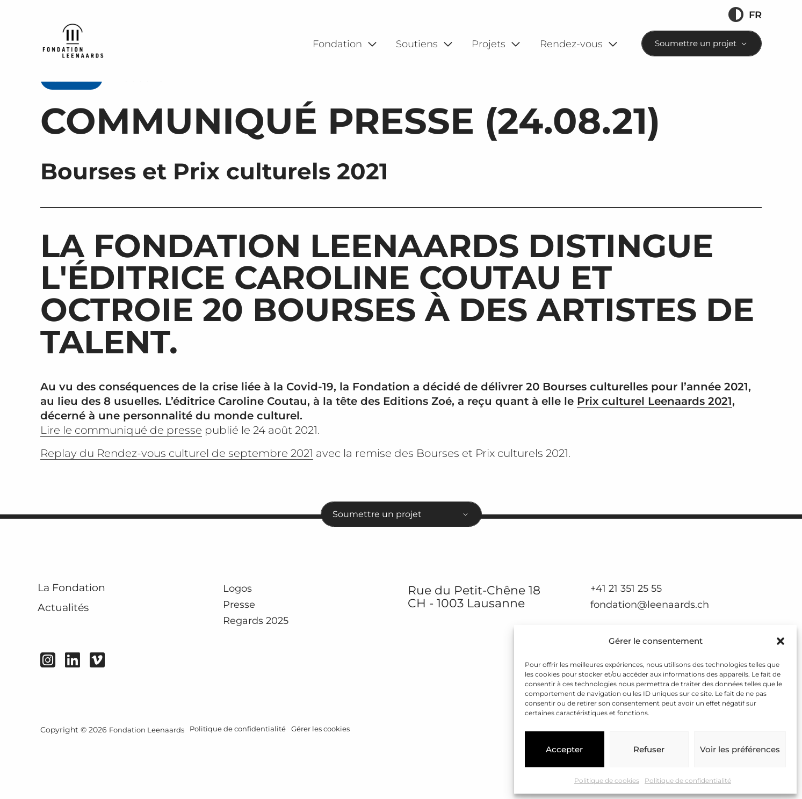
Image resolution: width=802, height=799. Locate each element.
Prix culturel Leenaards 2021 (654, 443)
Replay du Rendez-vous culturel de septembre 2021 (176, 495)
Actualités (72, 665)
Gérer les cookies (332, 784)
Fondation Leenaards (148, 784)
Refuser (648, 749)
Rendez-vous (571, 43)
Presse (243, 655)
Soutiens (417, 43)
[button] (780, 641)
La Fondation (82, 639)
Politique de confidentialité (688, 780)
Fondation (337, 43)
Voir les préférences (740, 749)
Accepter (564, 749)
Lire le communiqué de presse (121, 472)
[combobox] (702, 43)
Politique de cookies (606, 780)
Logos (242, 637)
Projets (488, 43)
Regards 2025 (264, 671)
